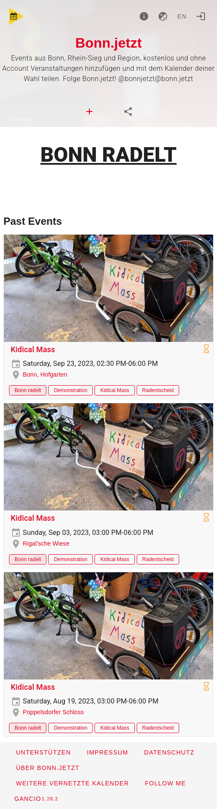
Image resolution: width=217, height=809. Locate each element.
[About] (143, 16)
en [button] (182, 16)
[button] (72, 783)
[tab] (89, 111)
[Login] (200, 16)
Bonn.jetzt (108, 43)
